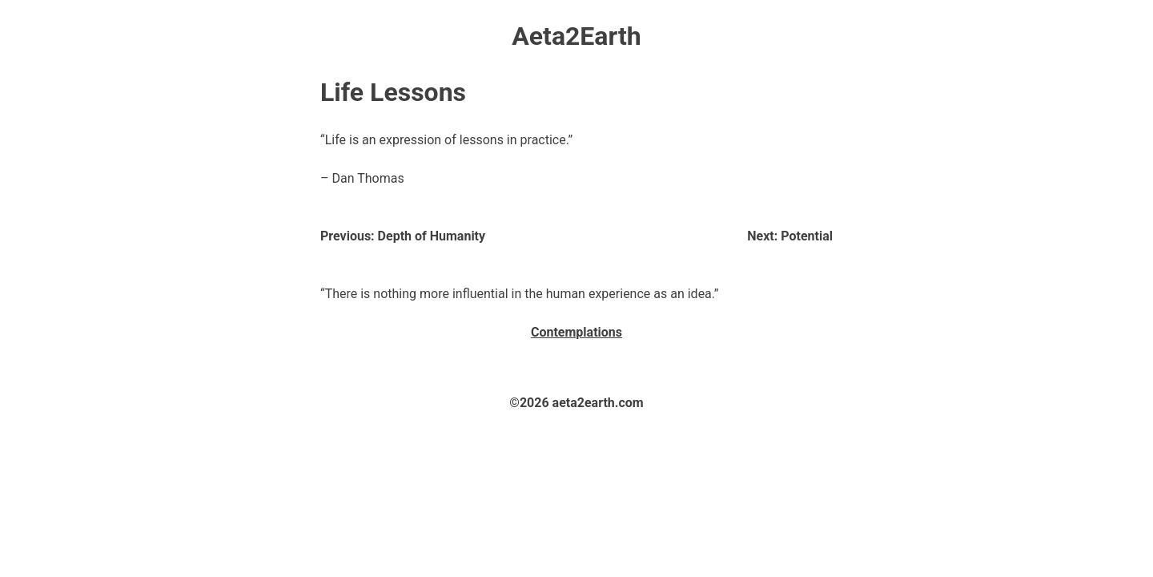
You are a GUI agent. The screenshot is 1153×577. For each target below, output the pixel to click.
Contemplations (576, 332)
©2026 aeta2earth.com (576, 402)
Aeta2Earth (576, 36)
